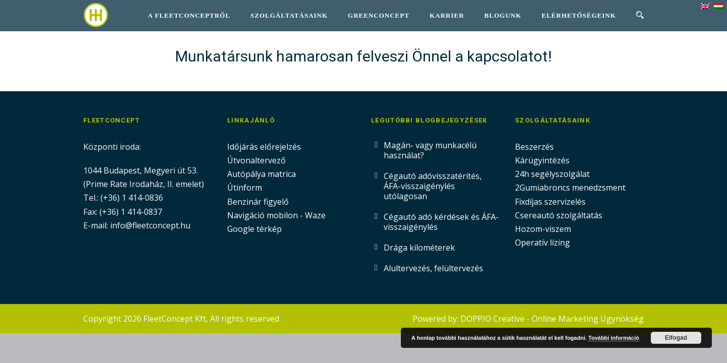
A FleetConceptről (189, 15)
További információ (613, 338)
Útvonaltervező (256, 160)
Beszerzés (534, 146)
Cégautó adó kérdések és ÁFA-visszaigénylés (441, 221)
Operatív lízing (542, 242)
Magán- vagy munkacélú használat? (430, 150)
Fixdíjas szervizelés (550, 201)
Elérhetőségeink (579, 15)
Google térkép (254, 228)
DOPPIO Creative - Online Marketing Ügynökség (552, 318)
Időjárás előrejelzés (264, 146)
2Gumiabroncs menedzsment (570, 187)
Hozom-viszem (543, 228)
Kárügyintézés (542, 160)
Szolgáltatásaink (289, 15)
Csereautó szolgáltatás (558, 215)
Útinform (244, 187)
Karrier (447, 15)
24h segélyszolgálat (552, 173)
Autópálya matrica (262, 173)
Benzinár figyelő (258, 201)
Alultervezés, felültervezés (433, 268)
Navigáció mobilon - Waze (276, 215)
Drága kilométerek (419, 247)
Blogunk (502, 15)
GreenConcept (378, 15)
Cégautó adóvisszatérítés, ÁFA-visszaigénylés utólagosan (433, 186)
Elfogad (676, 337)
